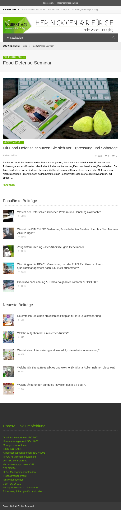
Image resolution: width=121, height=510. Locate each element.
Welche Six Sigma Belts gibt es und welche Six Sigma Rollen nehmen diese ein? (66, 367)
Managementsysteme (15, 445)
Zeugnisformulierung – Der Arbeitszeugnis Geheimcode (51, 247)
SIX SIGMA (9, 468)
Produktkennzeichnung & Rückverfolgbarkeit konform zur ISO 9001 (58, 282)
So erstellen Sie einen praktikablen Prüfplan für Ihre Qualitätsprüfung (60, 9)
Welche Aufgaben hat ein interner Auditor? (43, 333)
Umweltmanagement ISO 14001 (20, 441)
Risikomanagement (13, 479)
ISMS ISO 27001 (12, 448)
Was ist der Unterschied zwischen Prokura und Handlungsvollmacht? (59, 212)
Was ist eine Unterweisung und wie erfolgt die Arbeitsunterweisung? (58, 350)
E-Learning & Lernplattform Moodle (22, 491)
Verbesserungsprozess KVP (18, 464)
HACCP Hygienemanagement (19, 456)
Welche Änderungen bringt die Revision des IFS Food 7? (51, 384)
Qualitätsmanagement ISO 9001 (21, 437)
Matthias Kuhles (10, 155)
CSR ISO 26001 (12, 483)
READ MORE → (10, 185)
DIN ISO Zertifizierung (15, 460)
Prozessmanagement (14, 475)
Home (24, 46)
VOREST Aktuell (13, 142)
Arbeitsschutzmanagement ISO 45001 (24, 452)
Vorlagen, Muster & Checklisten (20, 487)
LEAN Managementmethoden (19, 472)
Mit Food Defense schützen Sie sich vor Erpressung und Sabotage (60, 148)
